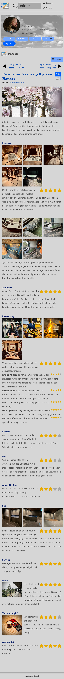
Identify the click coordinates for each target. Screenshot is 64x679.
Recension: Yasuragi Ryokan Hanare (27, 76)
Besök (48, 39)
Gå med (47, 8)
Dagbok (18, 5)
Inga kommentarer (17, 82)
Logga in (48, 3)
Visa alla (56, 59)
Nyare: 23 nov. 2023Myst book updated (51, 66)
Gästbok (22, 39)
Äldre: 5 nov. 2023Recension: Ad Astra (13, 66)
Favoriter (9, 39)
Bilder (35, 39)
